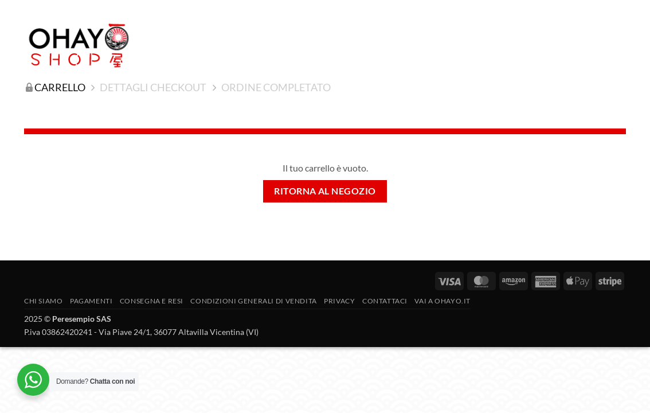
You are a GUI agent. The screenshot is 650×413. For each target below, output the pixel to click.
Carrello (59, 87)
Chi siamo (43, 301)
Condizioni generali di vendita (253, 301)
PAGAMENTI (91, 301)
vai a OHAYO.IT (442, 301)
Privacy (339, 301)
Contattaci (385, 301)
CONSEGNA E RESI (151, 301)
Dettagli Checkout (153, 87)
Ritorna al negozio (324, 191)
